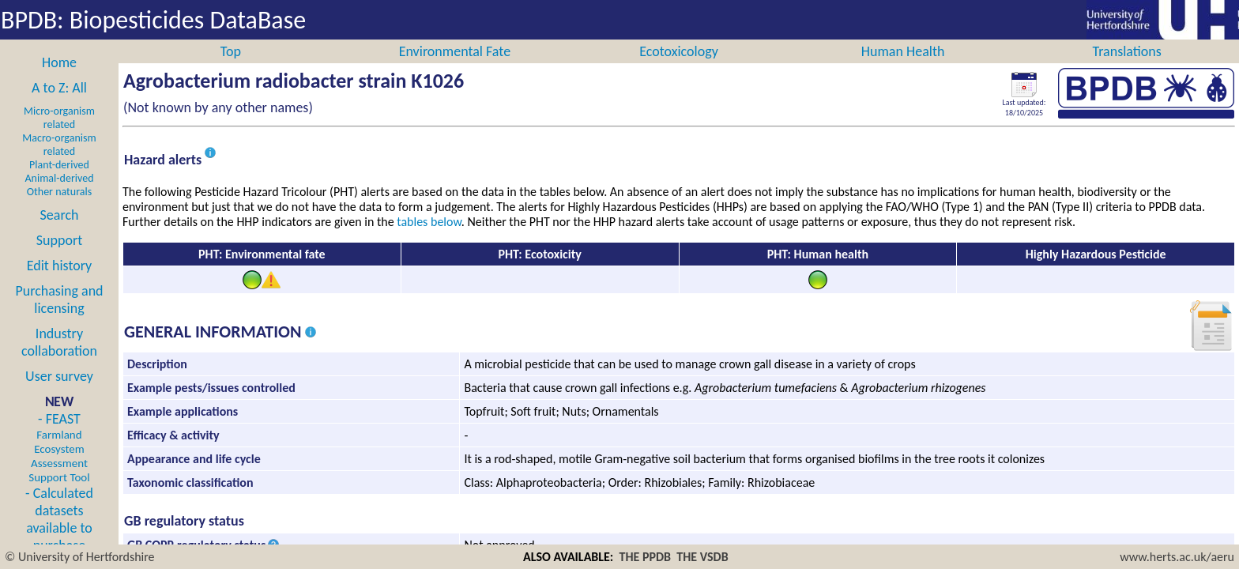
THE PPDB (646, 556)
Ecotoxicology (678, 68)
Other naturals (59, 209)
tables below (429, 239)
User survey (59, 393)
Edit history (59, 283)
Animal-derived (59, 195)
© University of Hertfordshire (80, 556)
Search (59, 232)
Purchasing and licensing (59, 317)
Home (59, 80)
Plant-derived (59, 182)
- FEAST (58, 465)
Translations (1127, 68)
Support (59, 257)
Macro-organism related (59, 162)
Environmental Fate (454, 68)
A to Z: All (59, 105)
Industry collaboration (59, 359)
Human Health (903, 68)
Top (230, 68)
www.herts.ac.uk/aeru (1177, 556)
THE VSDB (702, 556)
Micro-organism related (59, 135)
